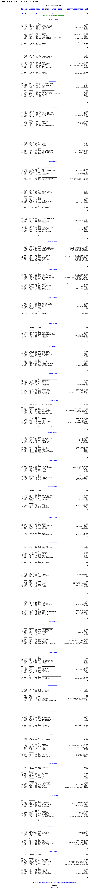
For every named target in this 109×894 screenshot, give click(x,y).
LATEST (32, 9)
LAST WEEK (57, 9)
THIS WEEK (41, 9)
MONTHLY (67, 9)
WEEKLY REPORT (79, 9)
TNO (49, 9)
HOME (24, 9)
